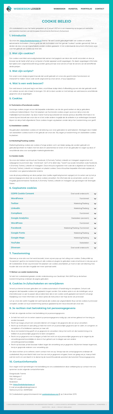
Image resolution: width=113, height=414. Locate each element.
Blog (53, 407)
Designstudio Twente (45, 404)
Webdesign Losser (17, 404)
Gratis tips (46, 407)
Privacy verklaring (64, 407)
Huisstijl (73, 9)
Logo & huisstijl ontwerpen (65, 404)
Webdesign (27, 8)
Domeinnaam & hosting (86, 404)
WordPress (101, 404)
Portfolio (86, 9)
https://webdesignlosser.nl (30, 41)
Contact (99, 9)
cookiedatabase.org (50, 394)
